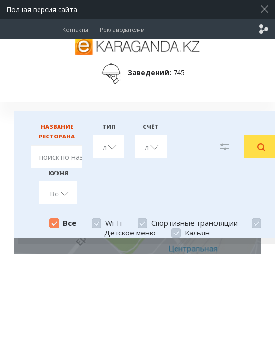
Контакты (75, 29)
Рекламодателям (122, 29)
